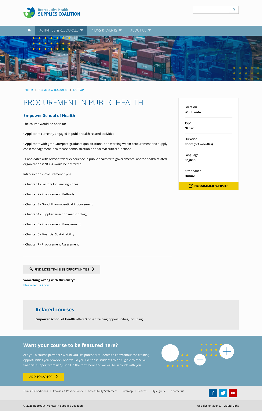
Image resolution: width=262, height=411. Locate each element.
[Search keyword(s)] (211, 9)
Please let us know (36, 285)
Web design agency (209, 405)
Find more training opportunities (62, 269)
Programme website (211, 186)
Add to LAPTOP (41, 377)
